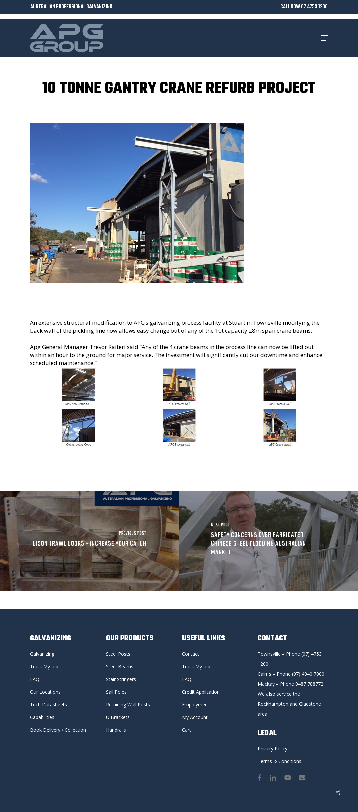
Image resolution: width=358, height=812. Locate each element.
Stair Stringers (121, 679)
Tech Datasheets (48, 704)
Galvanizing (42, 654)
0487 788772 (309, 684)
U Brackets (118, 717)
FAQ (34, 679)
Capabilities (42, 717)
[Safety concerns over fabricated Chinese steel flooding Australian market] (268, 541)
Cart (186, 730)
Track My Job (44, 666)
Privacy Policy (272, 748)
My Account (195, 717)
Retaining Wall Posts (128, 704)
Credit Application (201, 692)
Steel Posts (118, 654)
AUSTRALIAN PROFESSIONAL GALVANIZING (71, 7)
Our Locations (45, 692)
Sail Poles (116, 692)
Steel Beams (119, 666)
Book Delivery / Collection (58, 730)
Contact (190, 654)
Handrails (116, 730)
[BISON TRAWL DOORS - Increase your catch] (89, 541)
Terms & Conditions (279, 761)
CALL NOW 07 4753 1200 (304, 7)
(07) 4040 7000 (308, 674)
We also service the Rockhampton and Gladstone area (290, 704)
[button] (324, 38)
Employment (195, 704)
